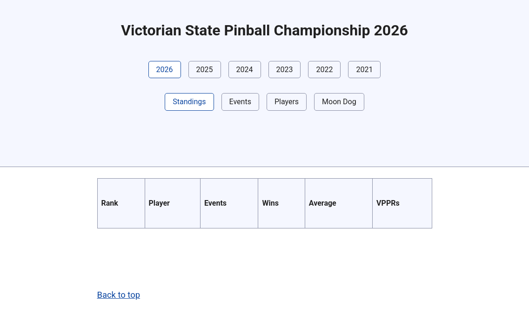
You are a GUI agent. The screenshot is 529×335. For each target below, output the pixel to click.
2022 (324, 69)
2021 (364, 69)
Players (287, 101)
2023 (284, 69)
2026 (164, 69)
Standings (189, 101)
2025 (204, 69)
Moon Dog (339, 101)
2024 (244, 69)
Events (240, 101)
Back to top (119, 295)
